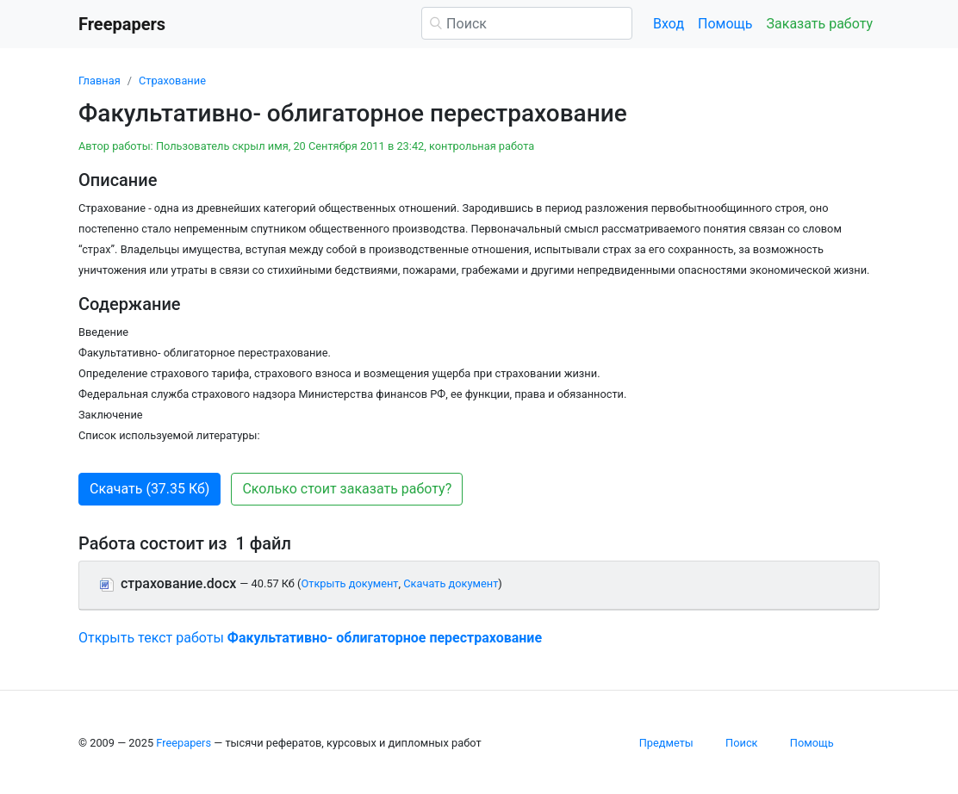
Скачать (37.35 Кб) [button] (149, 489)
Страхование (172, 80)
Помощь (725, 24)
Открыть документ (349, 583)
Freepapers (183, 742)
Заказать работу (820, 24)
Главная (99, 80)
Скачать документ (450, 583)
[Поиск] (526, 23)
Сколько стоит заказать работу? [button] (346, 489)
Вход (668, 24)
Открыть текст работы (310, 638)
